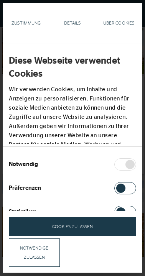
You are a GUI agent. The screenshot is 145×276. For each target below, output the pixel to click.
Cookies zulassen (72, 226)
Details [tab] (72, 23)
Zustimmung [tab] (26, 23)
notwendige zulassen (34, 253)
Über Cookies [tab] (118, 23)
